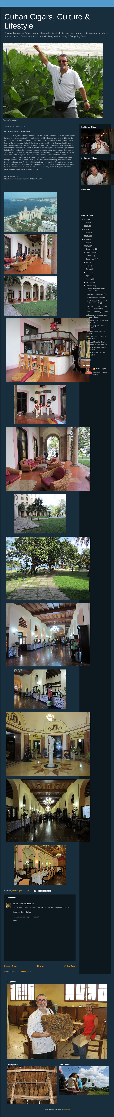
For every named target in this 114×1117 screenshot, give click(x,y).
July (88, 266)
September (90, 259)
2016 (86, 233)
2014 (86, 239)
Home (40, 966)
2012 (86, 246)
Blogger (67, 1109)
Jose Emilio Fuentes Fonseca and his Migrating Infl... (97, 307)
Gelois (15, 904)
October (89, 256)
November (90, 252)
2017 (86, 229)
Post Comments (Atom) (24, 972)
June (88, 269)
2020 (86, 219)
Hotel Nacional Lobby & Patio (97, 294)
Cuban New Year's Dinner (95, 297)
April (88, 276)
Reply (15, 920)
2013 (86, 243)
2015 (86, 236)
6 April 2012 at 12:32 (26, 904)
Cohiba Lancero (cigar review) (97, 312)
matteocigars (101, 369)
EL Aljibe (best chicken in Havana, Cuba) (95, 290)
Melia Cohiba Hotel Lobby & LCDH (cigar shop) (96, 302)
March (88, 279)
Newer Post (10, 966)
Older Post (70, 966)
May (88, 272)
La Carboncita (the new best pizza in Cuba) (96, 316)
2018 (86, 226)
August (89, 262)
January (89, 286)
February (89, 282)
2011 (86, 360)
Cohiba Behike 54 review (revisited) (95, 354)
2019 (86, 223)
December (90, 249)
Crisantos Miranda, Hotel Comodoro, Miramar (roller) (97, 343)
